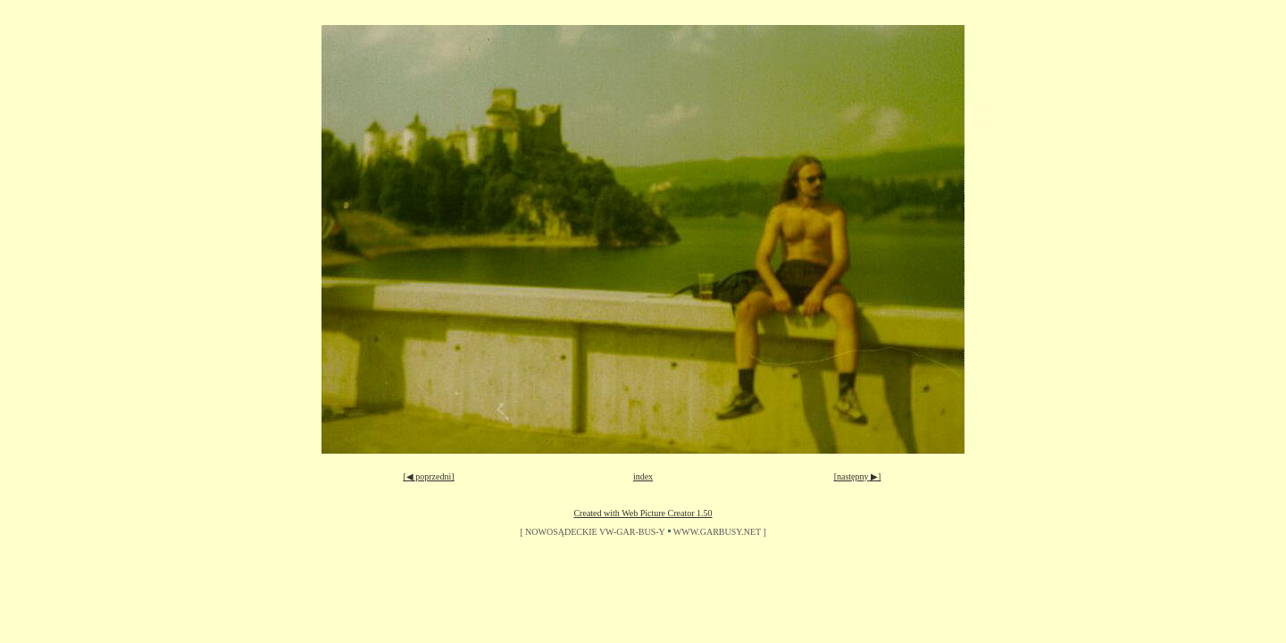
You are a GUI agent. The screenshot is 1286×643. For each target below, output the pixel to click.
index (643, 476)
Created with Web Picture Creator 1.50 (642, 513)
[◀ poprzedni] (428, 476)
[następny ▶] (857, 476)
